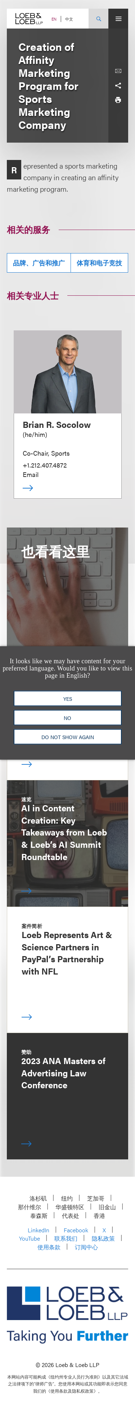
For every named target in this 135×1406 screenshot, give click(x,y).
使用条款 (48, 1247)
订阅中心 (86, 1247)
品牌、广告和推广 (39, 262)
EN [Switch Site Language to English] (54, 19)
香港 (99, 1215)
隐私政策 (103, 1238)
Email (31, 474)
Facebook (76, 1230)
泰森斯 (39, 1215)
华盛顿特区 (69, 1207)
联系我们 (65, 1238)
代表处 (70, 1215)
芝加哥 (95, 1198)
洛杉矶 (38, 1198)
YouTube (29, 1238)
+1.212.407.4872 (45, 464)
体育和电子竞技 (99, 262)
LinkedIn (38, 1230)
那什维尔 (29, 1207)
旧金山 (107, 1207)
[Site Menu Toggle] (118, 19)
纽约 (67, 1198)
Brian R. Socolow (57, 424)
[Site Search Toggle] (98, 19)
